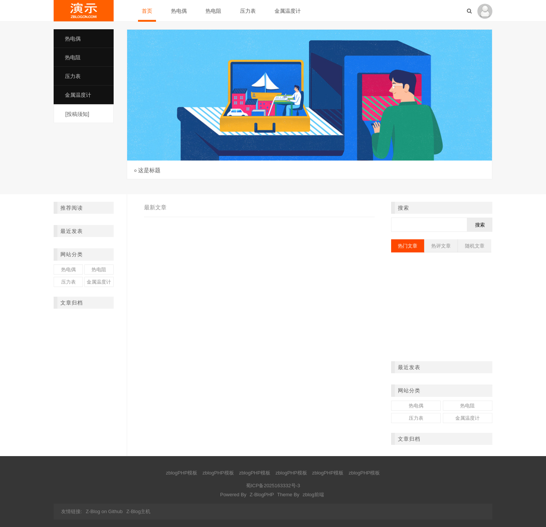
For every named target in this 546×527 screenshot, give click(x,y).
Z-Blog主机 (138, 511)
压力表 (248, 11)
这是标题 (149, 170)
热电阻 (213, 11)
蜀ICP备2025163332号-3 (273, 485)
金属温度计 (287, 11)
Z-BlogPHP (262, 494)
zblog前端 (313, 494)
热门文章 (407, 246)
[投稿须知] (77, 114)
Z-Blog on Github (104, 511)
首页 (147, 11)
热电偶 (179, 11)
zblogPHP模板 (182, 473)
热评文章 (441, 246)
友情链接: (71, 511)
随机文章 (474, 246)
